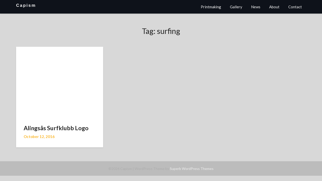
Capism (26, 5)
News (255, 7)
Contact (295, 7)
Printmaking (211, 7)
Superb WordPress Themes (192, 168)
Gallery (236, 7)
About (274, 7)
